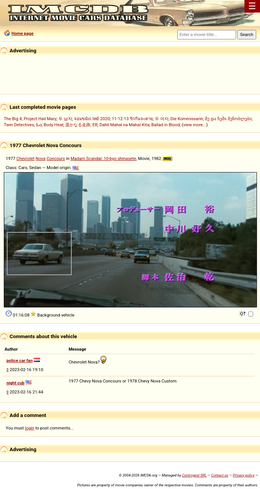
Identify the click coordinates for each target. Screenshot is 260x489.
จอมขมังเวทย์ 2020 (92, 118)
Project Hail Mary (40, 118)
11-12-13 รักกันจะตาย (132, 118)
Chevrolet (25, 158)
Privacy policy (243, 475)
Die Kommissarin (186, 118)
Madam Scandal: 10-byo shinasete (103, 158)
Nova (41, 158)
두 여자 (162, 118)
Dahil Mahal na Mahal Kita (124, 124)
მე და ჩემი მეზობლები (228, 118)
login (30, 428)
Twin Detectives (19, 124)
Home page (22, 33)
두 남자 (65, 118)
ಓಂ (39, 124)
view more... (194, 124)
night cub (15, 383)
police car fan (19, 360)
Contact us (219, 475)
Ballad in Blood (165, 124)
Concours (56, 158)
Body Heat (53, 124)
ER (95, 124)
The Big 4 (13, 118)
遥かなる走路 (77, 124)
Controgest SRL (194, 475)
